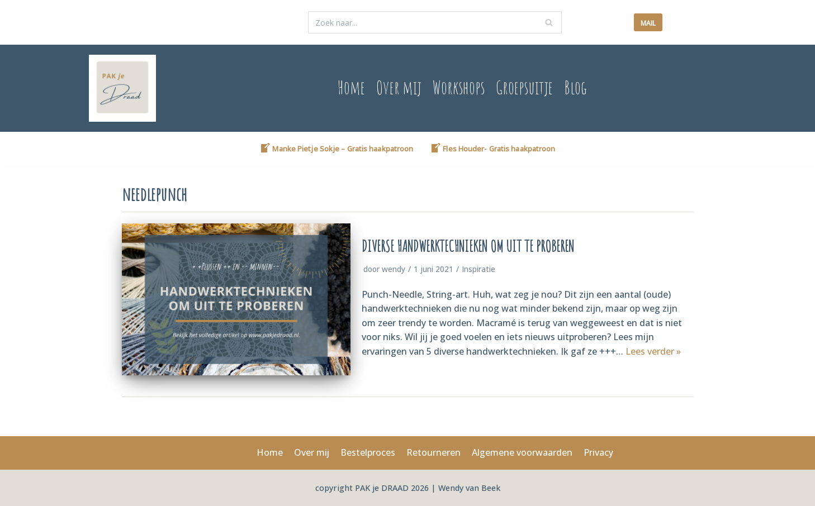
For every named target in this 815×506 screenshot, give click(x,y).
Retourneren (433, 452)
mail (648, 23)
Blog (576, 88)
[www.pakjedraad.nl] (122, 88)
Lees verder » (653, 351)
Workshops (458, 88)
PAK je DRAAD (383, 488)
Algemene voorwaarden (522, 452)
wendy (393, 269)
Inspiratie (478, 269)
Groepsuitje (524, 88)
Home (350, 88)
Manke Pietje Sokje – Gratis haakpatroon (336, 148)
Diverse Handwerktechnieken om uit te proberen (468, 246)
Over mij (397, 88)
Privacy (598, 452)
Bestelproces (367, 452)
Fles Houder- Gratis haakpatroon (492, 148)
